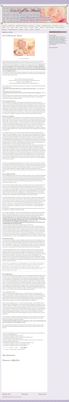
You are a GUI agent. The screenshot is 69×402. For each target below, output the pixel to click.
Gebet (36, 27)
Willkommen (11, 25)
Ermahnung (31, 25)
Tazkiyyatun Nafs (46, 25)
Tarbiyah (38, 25)
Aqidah (31, 29)
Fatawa (31, 27)
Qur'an (26, 27)
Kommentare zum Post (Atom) (14, 396)
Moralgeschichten (13, 29)
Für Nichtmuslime (60, 27)
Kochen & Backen (50, 27)
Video (17, 27)
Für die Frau (55, 25)
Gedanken (4, 29)
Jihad (12, 27)
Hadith (3, 27)
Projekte (21, 29)
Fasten (26, 29)
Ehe (8, 27)
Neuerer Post (6, 394)
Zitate (61, 25)
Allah (21, 27)
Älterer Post (42, 394)
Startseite (4, 25)
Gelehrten (37, 29)
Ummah (42, 27)
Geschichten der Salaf (21, 25)
